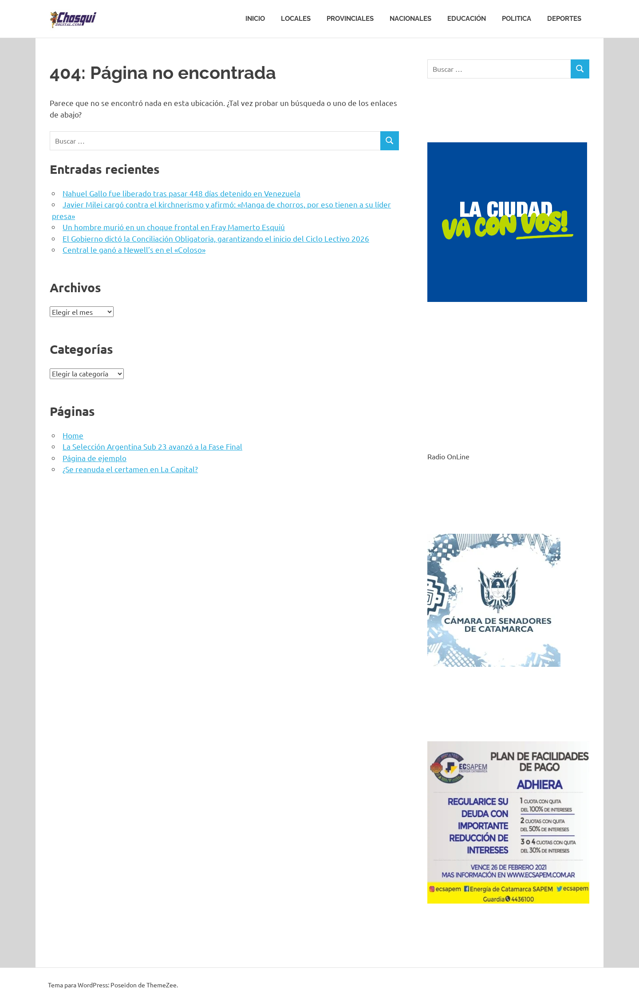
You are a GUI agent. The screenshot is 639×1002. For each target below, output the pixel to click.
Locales (296, 19)
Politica (516, 19)
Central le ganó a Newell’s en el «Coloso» (134, 249)
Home (73, 435)
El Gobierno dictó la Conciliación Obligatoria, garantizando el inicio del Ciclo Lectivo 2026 (216, 238)
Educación (466, 19)
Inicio (255, 19)
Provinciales (350, 19)
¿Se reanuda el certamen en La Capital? (130, 469)
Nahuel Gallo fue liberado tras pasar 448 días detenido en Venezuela (181, 193)
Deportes (564, 19)
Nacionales (410, 19)
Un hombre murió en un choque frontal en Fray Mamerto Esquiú (174, 226)
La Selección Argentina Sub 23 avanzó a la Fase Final (152, 446)
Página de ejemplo (94, 457)
